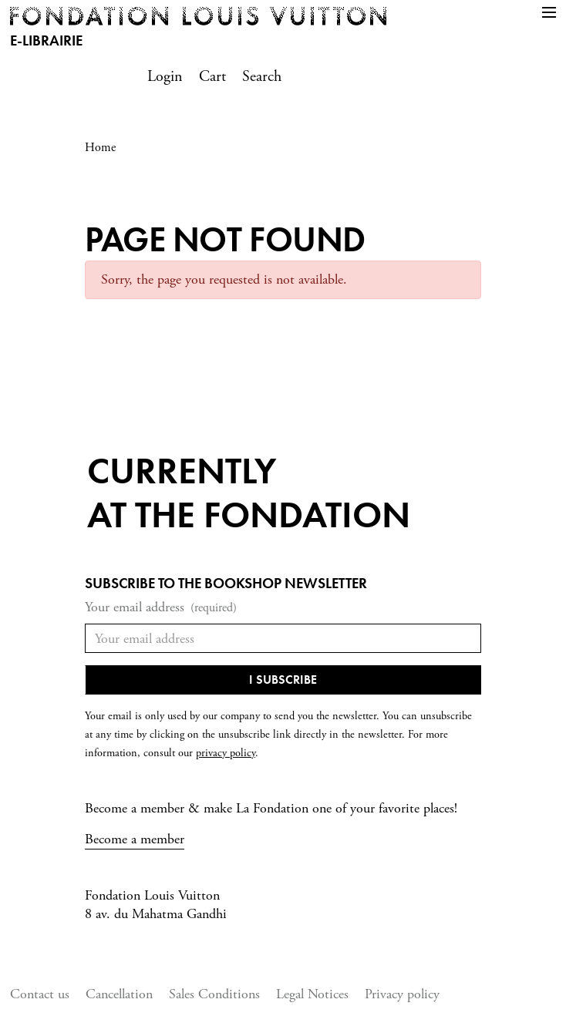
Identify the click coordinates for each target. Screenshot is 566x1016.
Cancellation (119, 994)
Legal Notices (312, 994)
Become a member (134, 839)
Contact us (39, 994)
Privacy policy (402, 994)
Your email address (161, 607)
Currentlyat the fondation (248, 493)
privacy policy (225, 753)
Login (165, 76)
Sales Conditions (214, 994)
